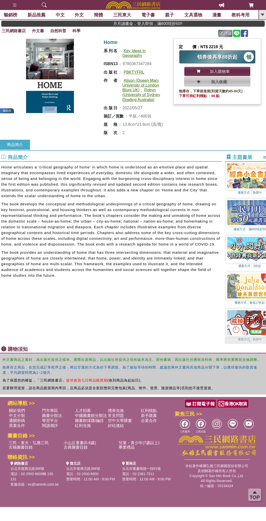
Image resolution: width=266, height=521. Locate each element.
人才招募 (83, 410)
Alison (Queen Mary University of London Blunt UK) (140, 85)
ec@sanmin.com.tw (43, 484)
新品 (36, 14)
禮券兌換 (116, 410)
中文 (60, 14)
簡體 (98, 14)
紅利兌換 (83, 425)
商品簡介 (15, 144)
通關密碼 (17, 420)
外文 (79, 14)
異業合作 (17, 425)
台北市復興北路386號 (27, 469)
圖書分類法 (52, 415)
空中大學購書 (120, 420)
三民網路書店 (14, 31)
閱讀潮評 (50, 425)
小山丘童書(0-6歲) (80, 443)
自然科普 (58, 31)
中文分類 (17, 415)
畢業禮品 (127, 447)
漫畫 (216, 14)
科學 (76, 31)
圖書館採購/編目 (89, 420)
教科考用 (241, 14)
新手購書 (149, 415)
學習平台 (50, 420)
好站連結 (116, 425)
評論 (225, 33)
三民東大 (122, 14)
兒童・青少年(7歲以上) (139, 443)
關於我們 (17, 410)
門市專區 (50, 410)
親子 (169, 14)
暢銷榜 (10, 14)
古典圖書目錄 (76, 447)
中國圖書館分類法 (91, 415)
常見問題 (116, 415)
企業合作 (149, 420)
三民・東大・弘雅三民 (29, 443)
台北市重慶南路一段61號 (141, 469)
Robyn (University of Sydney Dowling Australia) (141, 95)
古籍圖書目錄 (21, 447)
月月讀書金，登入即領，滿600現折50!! (164, 23)
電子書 (148, 14)
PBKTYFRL (134, 72)
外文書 (38, 31)
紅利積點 (149, 410)
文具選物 (193, 14)
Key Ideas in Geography (134, 53)
